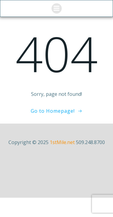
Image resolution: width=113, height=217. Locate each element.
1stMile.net (62, 142)
